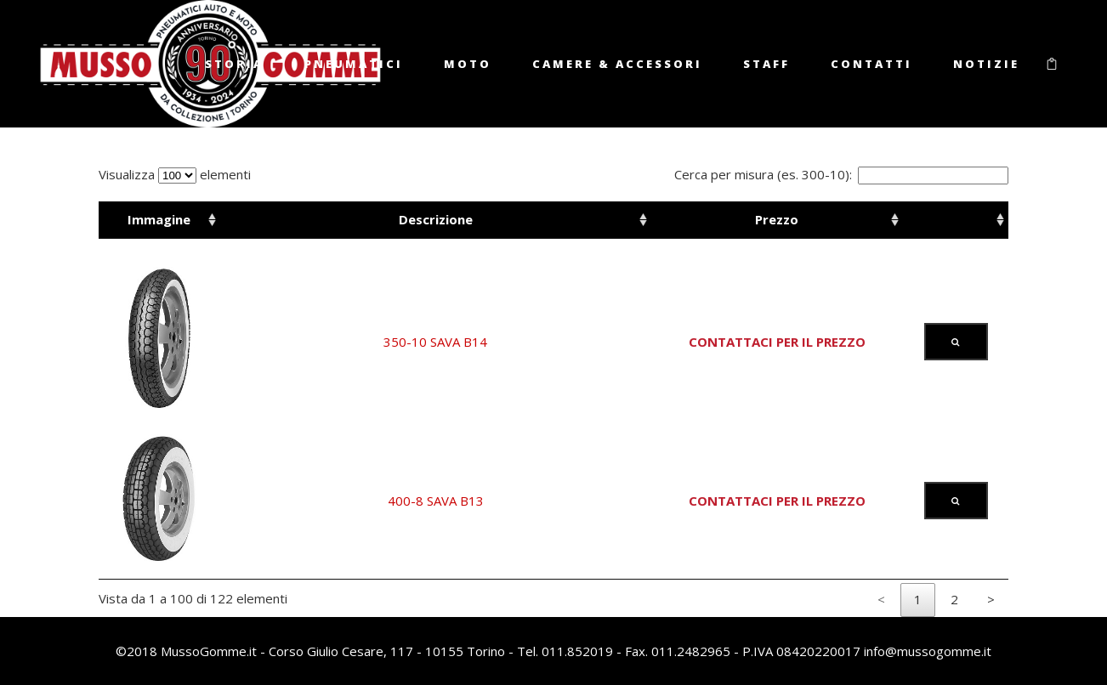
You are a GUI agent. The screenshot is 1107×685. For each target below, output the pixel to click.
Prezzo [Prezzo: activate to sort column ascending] (776, 219)
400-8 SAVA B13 (436, 500)
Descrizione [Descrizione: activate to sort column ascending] (436, 219)
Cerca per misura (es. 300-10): (841, 174)
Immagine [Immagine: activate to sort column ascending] (159, 219)
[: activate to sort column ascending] (955, 220)
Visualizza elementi (175, 174)
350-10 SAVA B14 (435, 341)
